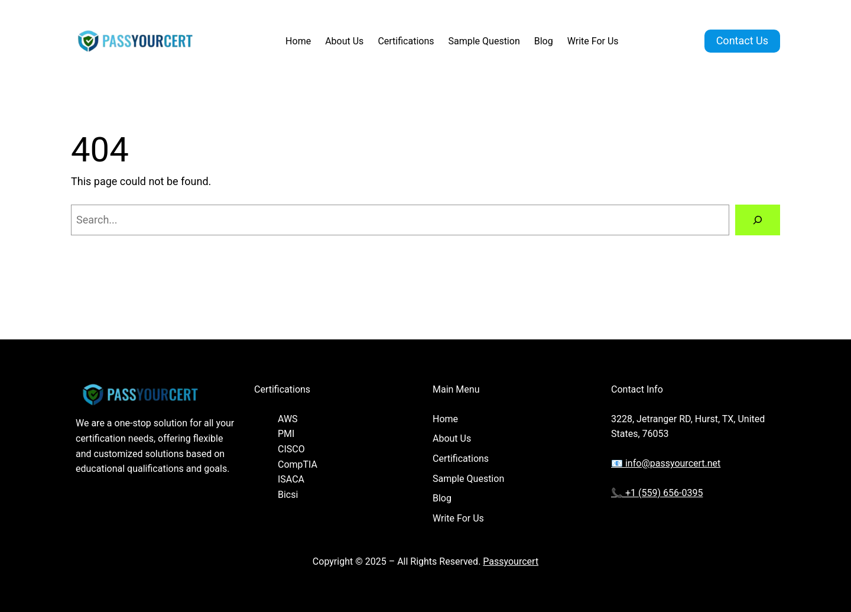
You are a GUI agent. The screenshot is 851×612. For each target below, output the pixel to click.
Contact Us (742, 40)
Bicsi (288, 494)
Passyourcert (510, 561)
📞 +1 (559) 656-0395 (657, 492)
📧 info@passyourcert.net (665, 463)
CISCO (291, 449)
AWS (288, 419)
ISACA (291, 479)
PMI (286, 433)
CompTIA (297, 464)
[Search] (757, 220)
